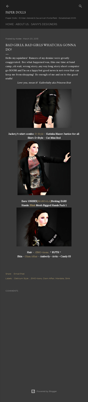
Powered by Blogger (44, 391)
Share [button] (8, 273)
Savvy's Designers (44, 24)
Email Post (19, 273)
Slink (32, 205)
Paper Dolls (16, 12)
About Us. (22, 24)
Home (10, 24)
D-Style (39, 133)
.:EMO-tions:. (42, 252)
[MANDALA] (44, 201)
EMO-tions (36, 278)
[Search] (80, 5)
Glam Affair (31, 256)
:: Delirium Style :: (21, 278)
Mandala (60, 278)
